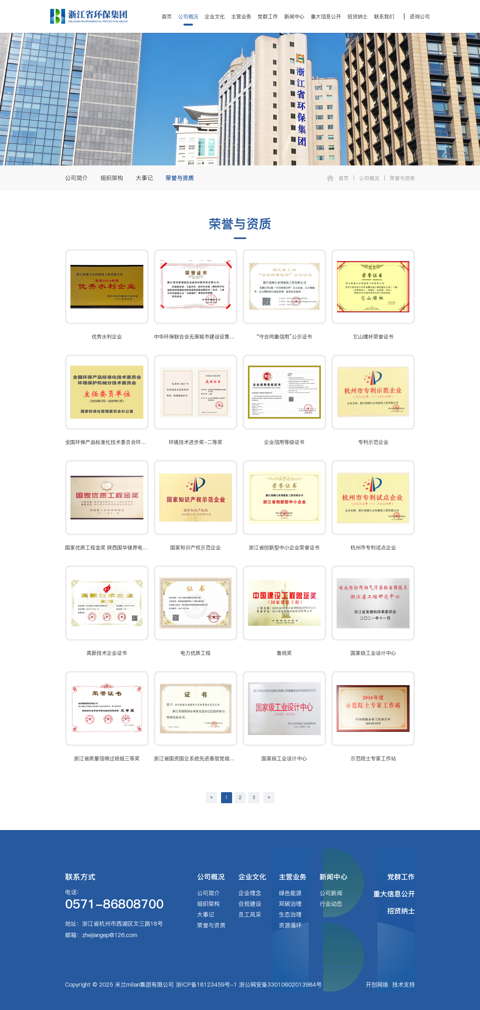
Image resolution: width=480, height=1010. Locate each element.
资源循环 (290, 925)
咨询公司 (420, 16)
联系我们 (384, 16)
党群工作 (268, 16)
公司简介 (76, 178)
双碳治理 (290, 904)
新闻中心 (294, 16)
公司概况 (188, 16)
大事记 (144, 178)
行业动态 (331, 904)
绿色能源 (290, 893)
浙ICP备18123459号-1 (206, 985)
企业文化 (215, 16)
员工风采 (249, 914)
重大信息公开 (326, 16)
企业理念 (249, 893)
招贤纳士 (357, 16)
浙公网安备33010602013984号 (280, 985)
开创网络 (377, 985)
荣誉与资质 (179, 178)
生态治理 (290, 914)
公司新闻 (331, 893)
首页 (167, 16)
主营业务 (241, 16)
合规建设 (249, 904)
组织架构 (111, 178)
